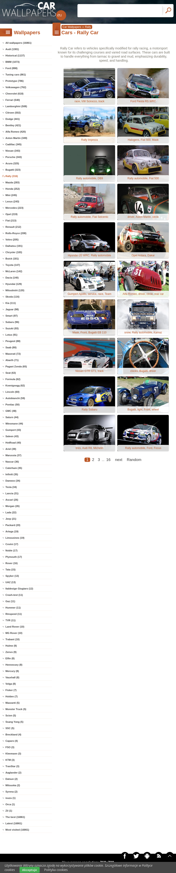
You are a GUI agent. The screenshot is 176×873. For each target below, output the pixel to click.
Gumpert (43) (13, 430)
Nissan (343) (12, 150)
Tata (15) (10, 569)
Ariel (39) (10, 449)
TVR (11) (10, 620)
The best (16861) (15, 817)
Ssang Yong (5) (14, 721)
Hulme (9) (11, 645)
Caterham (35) (13, 468)
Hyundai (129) (13, 284)
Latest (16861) (13, 823)
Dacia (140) (12, 277)
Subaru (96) (12, 322)
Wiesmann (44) (14, 423)
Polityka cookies (56, 870)
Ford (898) (11, 68)
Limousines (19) (14, 537)
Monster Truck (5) (15, 709)
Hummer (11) (13, 607)
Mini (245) (11, 195)
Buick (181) (12, 258)
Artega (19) (11, 531)
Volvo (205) (12, 239)
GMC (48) (10, 411)
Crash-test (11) (14, 595)
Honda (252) (12, 188)
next (118, 460)
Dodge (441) (12, 119)
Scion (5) (10, 715)
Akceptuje (29, 870)
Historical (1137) (15, 55)
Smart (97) (11, 315)
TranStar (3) (12, 766)
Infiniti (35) (11, 474)
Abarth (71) (12, 360)
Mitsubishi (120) (14, 290)
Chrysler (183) (13, 252)
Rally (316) (11, 176)
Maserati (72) (13, 353)
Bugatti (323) (13, 169)
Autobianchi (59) (15, 398)
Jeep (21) (10, 518)
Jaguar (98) (12, 309)
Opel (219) (11, 214)
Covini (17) (11, 544)
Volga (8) (10, 683)
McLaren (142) (13, 271)
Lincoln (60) (12, 391)
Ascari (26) (11, 499)
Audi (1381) (12, 49)
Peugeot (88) (12, 341)
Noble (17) (11, 550)
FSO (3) (9, 747)
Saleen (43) (12, 436)
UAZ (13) (10, 582)
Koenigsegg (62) (15, 385)
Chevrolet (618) (14, 93)
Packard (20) (12, 525)
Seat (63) (10, 372)
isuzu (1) (10, 798)
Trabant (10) (12, 639)
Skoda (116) (12, 296)
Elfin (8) (9, 658)
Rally (88, 27)
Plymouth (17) (13, 556)
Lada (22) (10, 512)
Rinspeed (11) (13, 614)
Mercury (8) (12, 671)
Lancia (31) (11, 493)
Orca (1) (10, 804)
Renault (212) (13, 227)
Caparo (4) (11, 741)
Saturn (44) (11, 417)
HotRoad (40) (13, 442)
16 (108, 460)
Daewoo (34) (12, 480)
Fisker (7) (11, 690)
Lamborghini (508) (16, 106)
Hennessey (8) (13, 664)
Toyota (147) (12, 265)
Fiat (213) (10, 220)
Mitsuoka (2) (12, 785)
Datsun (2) (11, 779)
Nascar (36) (12, 461)
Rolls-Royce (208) (15, 233)
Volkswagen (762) (15, 87)
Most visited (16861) (17, 829)
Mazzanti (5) (12, 702)
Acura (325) (12, 163)
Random (134, 460)
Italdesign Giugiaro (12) (19, 588)
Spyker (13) (12, 576)
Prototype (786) (14, 81)
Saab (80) (11, 347)
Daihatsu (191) (13, 246)
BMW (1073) (12, 62)
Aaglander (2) (13, 772)
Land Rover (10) (14, 626)
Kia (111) (10, 303)
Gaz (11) (10, 601)
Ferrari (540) (12, 100)
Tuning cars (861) (15, 74)
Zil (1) (8, 810)
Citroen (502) (13, 112)
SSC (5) (9, 728)
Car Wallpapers (72, 27)
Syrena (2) (11, 791)
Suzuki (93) (12, 328)
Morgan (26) (12, 506)
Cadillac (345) (13, 144)
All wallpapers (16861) (18, 42)
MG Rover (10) (13, 633)
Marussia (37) (13, 455)
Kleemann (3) (13, 753)
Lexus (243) (12, 201)
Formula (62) (12, 379)
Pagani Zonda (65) (16, 366)
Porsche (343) (13, 157)
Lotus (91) (11, 334)
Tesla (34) (11, 487)
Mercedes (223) (14, 207)
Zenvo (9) (11, 652)
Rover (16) (11, 563)
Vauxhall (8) (12, 677)
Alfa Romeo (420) (15, 131)
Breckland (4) (13, 734)
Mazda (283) (12, 182)
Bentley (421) (13, 125)
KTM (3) (9, 760)
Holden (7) (11, 696)
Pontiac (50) (12, 404)
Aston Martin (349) (16, 138)
